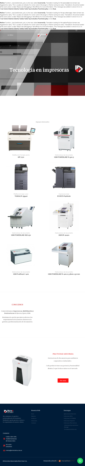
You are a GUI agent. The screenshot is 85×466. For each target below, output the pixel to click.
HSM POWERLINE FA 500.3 (64, 290)
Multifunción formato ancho (21, 287)
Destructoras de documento (64, 287)
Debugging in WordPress (32, 7)
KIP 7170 (21, 290)
